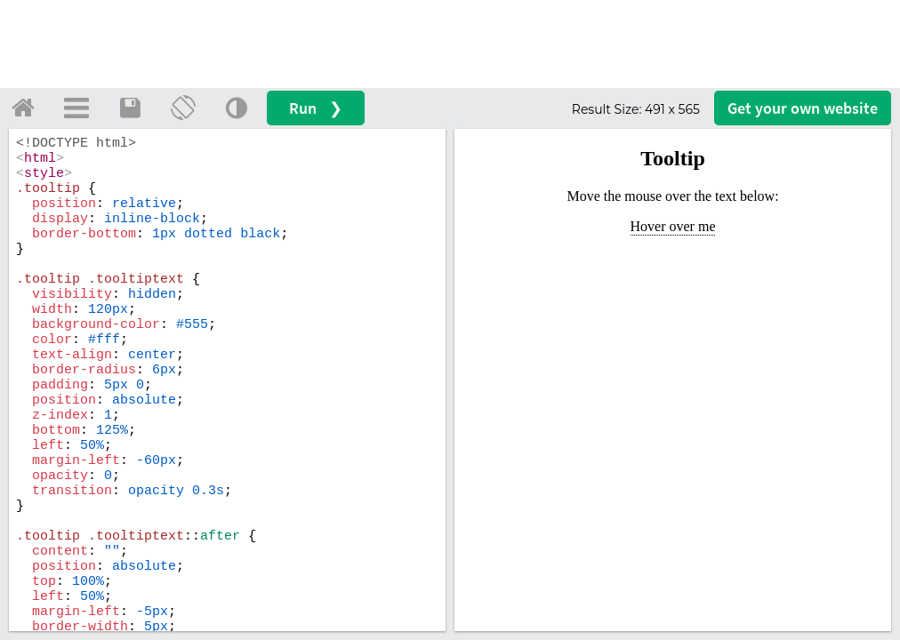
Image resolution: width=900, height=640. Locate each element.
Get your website (802, 108)
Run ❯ (315, 108)
